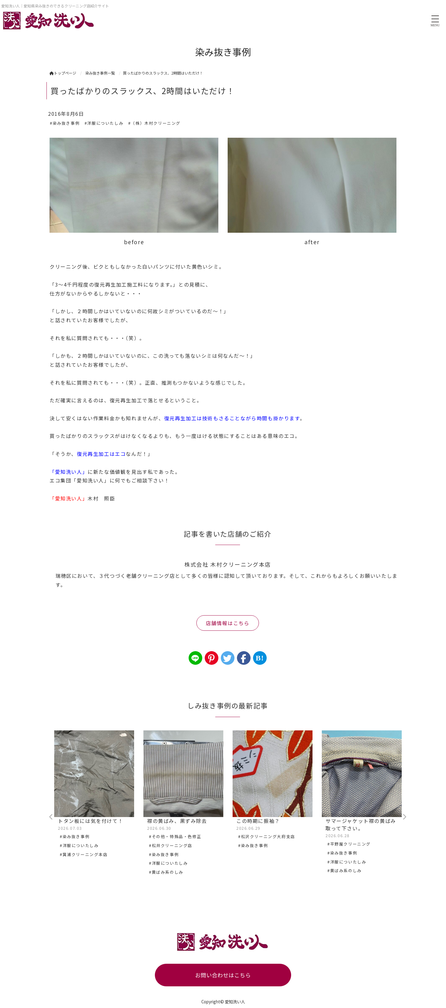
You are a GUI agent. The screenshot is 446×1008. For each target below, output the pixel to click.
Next (404, 817)
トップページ (63, 73)
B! (260, 658)
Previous (51, 817)
